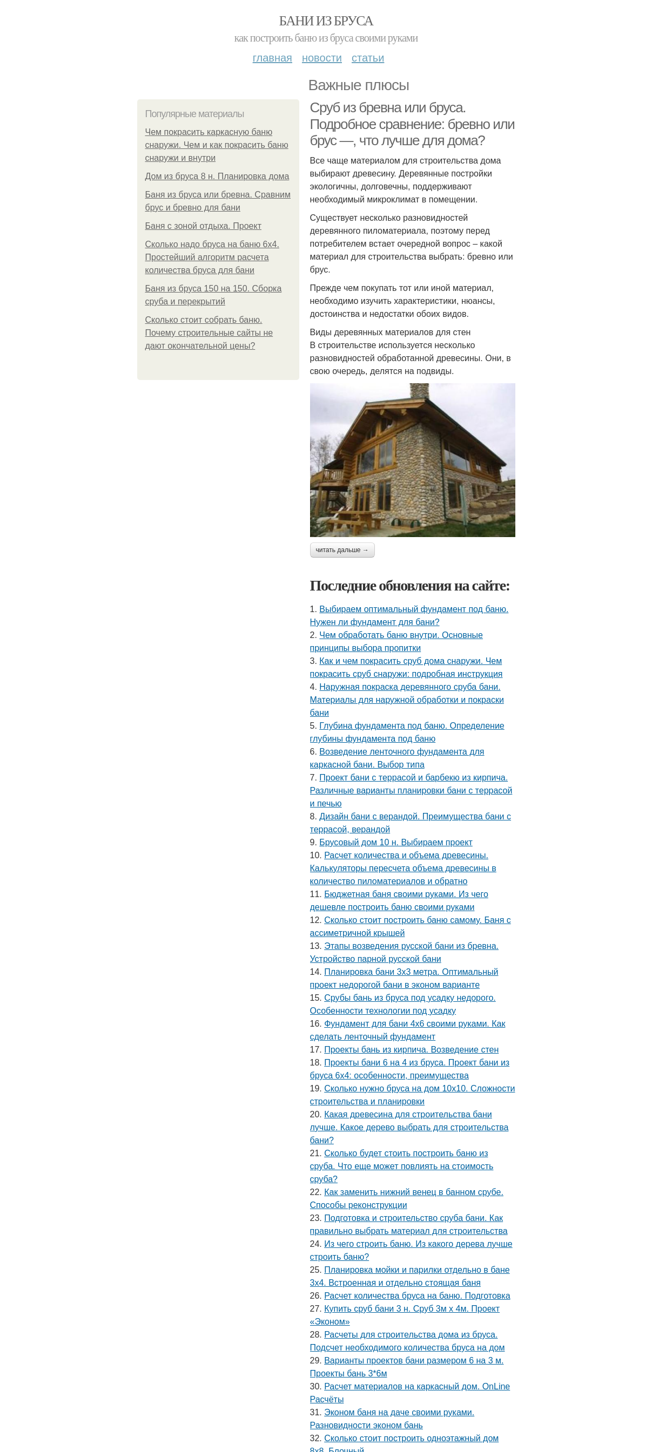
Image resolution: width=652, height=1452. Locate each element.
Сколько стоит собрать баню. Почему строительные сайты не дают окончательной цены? (209, 332)
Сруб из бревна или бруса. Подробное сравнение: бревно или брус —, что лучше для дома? (412, 123)
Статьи (368, 58)
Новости (322, 58)
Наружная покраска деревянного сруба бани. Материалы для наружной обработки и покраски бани (407, 699)
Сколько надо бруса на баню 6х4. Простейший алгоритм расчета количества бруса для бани (212, 257)
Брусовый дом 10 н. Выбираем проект (395, 842)
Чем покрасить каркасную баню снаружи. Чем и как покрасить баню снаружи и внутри (216, 144)
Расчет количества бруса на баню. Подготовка (417, 1295)
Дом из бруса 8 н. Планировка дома (217, 176)
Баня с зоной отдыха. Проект (203, 225)
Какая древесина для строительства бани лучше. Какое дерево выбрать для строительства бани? (409, 1127)
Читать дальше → (342, 550)
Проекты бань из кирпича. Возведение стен (411, 1049)
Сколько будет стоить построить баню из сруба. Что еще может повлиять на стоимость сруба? (402, 1166)
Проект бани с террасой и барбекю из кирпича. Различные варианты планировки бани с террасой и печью (411, 790)
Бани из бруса (326, 21)
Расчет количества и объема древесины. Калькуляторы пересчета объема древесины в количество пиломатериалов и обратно (403, 868)
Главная (272, 58)
